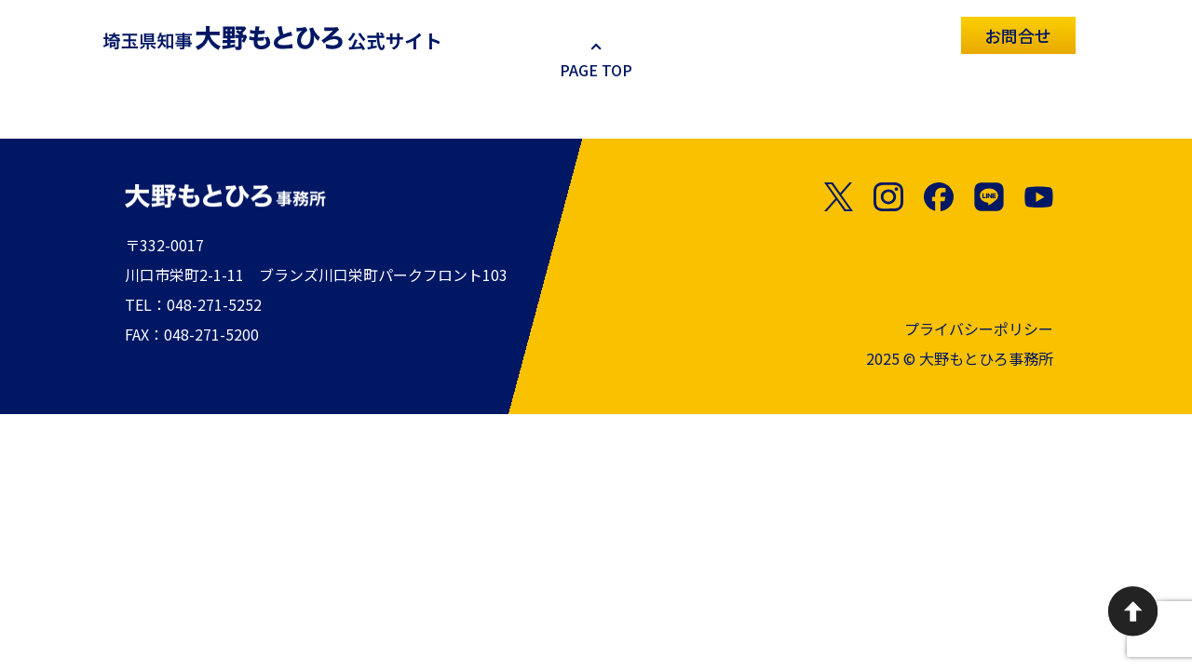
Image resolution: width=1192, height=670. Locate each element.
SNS (930, 33)
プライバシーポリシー (978, 329)
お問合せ (1017, 35)
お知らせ (647, 33)
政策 (864, 33)
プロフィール (763, 33)
